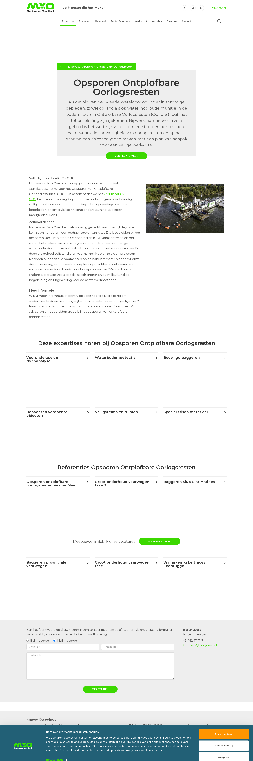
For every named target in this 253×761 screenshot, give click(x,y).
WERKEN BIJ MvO (159, 541)
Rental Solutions (120, 21)
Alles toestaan (224, 728)
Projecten (84, 21)
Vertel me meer (126, 156)
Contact (186, 21)
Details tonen (54, 754)
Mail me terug (65, 640)
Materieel (100, 21)
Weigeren (223, 751)
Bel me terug (37, 640)
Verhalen (157, 21)
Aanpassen (224, 739)
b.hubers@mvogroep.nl (200, 645)
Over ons (172, 21)
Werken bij (141, 21)
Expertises (68, 21)
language (219, 8)
